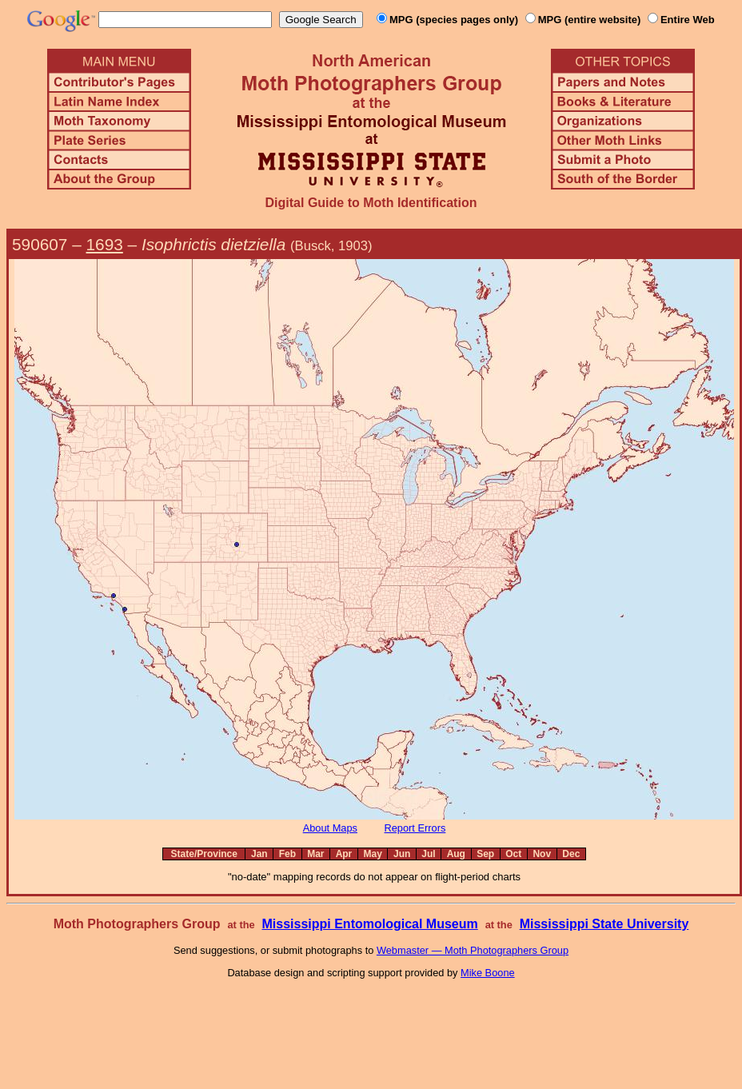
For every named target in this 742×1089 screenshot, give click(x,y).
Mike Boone (488, 973)
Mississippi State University (604, 924)
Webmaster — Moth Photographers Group (472, 950)
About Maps (330, 828)
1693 (104, 244)
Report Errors (415, 828)
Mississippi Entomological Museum (369, 924)
